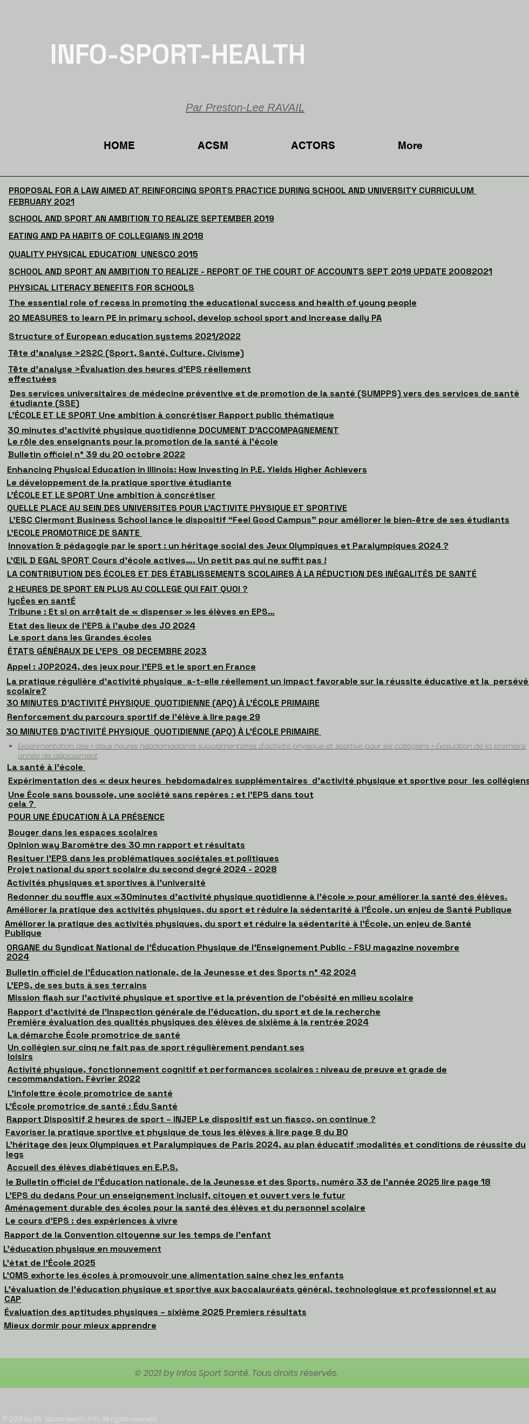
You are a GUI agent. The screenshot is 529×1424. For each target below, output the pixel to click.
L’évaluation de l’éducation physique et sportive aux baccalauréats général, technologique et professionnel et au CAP (250, 1294)
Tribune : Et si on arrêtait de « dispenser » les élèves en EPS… (142, 611)
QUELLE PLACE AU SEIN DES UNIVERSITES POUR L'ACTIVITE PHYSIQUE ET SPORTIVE (177, 508)
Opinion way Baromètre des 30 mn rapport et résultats (126, 845)
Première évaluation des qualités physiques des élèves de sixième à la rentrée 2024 (188, 1022)
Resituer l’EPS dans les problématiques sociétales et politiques (143, 858)
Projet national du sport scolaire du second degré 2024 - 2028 (142, 869)
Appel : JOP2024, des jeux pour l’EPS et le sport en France (131, 666)
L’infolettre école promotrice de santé (90, 1093)
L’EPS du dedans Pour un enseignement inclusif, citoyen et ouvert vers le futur (175, 1195)
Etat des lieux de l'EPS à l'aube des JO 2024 (102, 625)
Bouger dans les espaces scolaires (83, 832)
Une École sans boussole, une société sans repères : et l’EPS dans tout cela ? (161, 799)
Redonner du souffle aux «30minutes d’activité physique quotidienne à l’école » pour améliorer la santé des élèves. (257, 896)
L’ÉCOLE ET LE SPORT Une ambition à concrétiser (111, 495)
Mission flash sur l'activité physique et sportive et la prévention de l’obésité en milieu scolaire (210, 997)
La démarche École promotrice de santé (94, 1035)
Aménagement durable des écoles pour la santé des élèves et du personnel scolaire (185, 1207)
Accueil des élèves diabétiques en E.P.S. (92, 1167)
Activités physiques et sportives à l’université (106, 882)
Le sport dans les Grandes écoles (80, 637)
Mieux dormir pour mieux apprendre (80, 1325)
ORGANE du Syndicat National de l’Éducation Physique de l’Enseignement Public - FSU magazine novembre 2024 (232, 952)
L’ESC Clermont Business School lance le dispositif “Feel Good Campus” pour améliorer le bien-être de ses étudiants (259, 519)
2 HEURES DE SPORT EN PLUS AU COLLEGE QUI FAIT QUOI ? (128, 589)
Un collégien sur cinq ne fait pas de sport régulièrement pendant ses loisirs (156, 1052)
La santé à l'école (46, 767)
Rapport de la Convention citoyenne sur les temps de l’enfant (137, 1234)
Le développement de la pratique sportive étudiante (119, 482)
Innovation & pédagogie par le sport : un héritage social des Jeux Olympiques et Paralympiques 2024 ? (228, 545)
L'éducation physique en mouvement (82, 1248)
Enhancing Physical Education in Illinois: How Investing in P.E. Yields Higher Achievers (187, 469)
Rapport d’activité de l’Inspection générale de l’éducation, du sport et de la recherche (194, 1011)
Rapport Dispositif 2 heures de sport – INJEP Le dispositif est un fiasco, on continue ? (191, 1119)
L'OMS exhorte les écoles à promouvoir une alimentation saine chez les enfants (173, 1275)
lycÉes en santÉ (42, 600)
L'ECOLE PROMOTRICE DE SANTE (74, 532)
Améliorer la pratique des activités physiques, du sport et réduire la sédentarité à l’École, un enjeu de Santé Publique (259, 909)
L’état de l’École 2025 (49, 1262)
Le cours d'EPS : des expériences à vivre (91, 1220)
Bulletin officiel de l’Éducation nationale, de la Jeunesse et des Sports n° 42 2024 (181, 972)
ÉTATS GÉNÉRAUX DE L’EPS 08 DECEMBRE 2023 (107, 651)
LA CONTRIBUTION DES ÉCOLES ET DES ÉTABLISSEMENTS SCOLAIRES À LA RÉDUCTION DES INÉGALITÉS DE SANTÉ (242, 573)
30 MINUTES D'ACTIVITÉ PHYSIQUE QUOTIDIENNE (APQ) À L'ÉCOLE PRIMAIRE (163, 702)
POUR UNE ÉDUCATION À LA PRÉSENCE (86, 816)
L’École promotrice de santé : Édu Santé (91, 1106)
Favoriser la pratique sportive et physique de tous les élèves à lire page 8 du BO (176, 1132)
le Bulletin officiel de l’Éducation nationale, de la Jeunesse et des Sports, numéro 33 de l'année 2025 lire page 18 (248, 1181)
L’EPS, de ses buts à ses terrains (77, 985)
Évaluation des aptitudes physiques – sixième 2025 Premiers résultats (155, 1312)
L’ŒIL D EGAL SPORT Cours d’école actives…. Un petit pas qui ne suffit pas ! (166, 560)
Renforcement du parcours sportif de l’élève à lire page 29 (133, 717)
